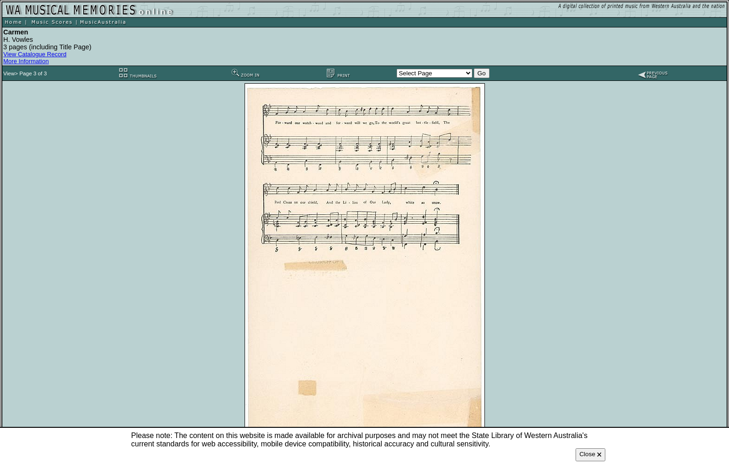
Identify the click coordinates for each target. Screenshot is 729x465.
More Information (26, 61)
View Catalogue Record (34, 54)
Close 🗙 (590, 454)
